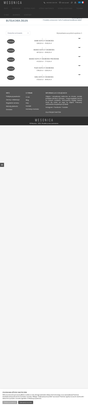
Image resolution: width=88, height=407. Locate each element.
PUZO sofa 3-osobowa (44, 68)
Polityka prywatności (13, 96)
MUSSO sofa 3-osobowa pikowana (44, 59)
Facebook (57, 107)
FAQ (27, 103)
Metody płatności (12, 106)
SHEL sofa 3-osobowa (44, 77)
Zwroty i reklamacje (13, 100)
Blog (27, 100)
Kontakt (28, 106)
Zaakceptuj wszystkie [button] (25, 402)
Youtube (65, 107)
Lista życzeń (64, 3)
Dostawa (9, 109)
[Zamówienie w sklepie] (18, 33)
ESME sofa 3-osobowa (44, 41)
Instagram (49, 107)
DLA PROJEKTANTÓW (53, 112)
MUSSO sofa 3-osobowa (44, 50)
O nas (28, 97)
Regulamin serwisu (12, 103)
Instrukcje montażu (32, 109)
